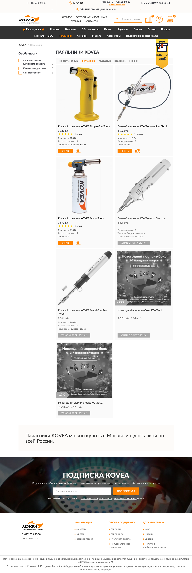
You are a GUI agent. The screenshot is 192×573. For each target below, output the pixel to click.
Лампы (138, 29)
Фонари (82, 36)
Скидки (149, 539)
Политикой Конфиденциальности (96, 499)
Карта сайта (117, 534)
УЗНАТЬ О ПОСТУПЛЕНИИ (133, 243)
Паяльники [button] (65, 36)
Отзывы (76, 21)
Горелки (55, 29)
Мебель (96, 36)
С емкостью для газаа (34, 68)
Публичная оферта (121, 539)
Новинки (149, 534)
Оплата (80, 534)
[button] (115, 4)
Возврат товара (84, 539)
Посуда (165, 29)
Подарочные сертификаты (142, 36)
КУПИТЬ (65, 151)
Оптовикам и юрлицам (91, 17)
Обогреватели (90, 29)
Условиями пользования (125, 499)
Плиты (108, 29)
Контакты (91, 21)
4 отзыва (138, 134)
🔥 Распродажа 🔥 (33, 29)
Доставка (81, 529)
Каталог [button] (66, 17)
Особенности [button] (27, 53)
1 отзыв (78, 134)
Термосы (123, 29)
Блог (147, 529)
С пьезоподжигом (32, 73)
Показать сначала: (68, 61)
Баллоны (70, 29)
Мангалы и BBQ (43, 36)
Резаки (151, 29)
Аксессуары (114, 36)
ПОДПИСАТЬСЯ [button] (126, 491)
